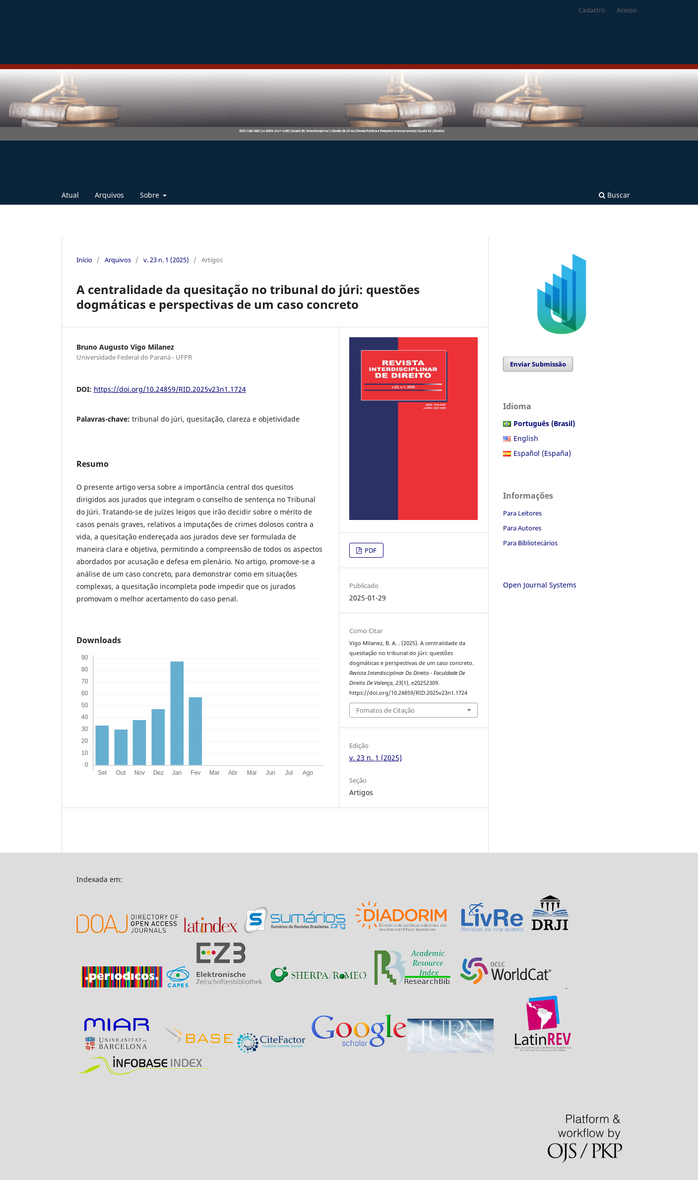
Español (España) (542, 453)
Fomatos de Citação (385, 710)
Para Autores (522, 527)
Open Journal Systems (539, 585)
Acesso (627, 9)
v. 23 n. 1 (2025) (166, 259)
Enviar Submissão (538, 364)
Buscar (614, 195)
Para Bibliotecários (530, 542)
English (525, 438)
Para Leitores (522, 513)
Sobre (150, 195)
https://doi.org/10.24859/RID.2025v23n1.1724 (170, 389)
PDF (370, 550)
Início (84, 259)
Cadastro (591, 9)
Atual (70, 195)
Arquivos (109, 195)
